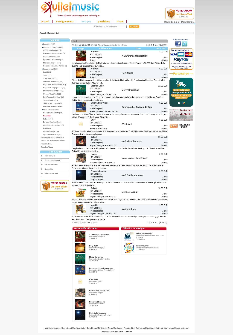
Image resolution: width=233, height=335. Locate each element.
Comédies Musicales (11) (52, 125)
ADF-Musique (96, 163)
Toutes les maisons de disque (53, 141)
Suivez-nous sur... (181, 39)
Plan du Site (129, 328)
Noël (57, 33)
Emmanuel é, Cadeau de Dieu (101, 268)
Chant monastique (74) (51, 50)
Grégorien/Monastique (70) (53, 53)
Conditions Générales (97, 328)
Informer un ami (51, 173)
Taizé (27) (46, 75)
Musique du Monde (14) (51, 106)
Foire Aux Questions (145, 328)
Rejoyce (93, 128)
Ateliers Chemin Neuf (99, 111)
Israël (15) (46, 72)
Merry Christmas (96, 257)
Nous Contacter (51, 165)
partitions (104, 21)
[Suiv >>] (163, 45)
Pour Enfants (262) (49, 110)
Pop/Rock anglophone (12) (53, 88)
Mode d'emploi (171, 22)
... (157, 45)
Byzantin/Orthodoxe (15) (52, 60)
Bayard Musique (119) (51, 122)
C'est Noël (93, 279)
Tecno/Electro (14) (49, 100)
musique (86, 21)
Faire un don (161, 328)
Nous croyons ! (142, 246)
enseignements (65, 21)
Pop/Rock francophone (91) (53, 85)
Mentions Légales (53, 328)
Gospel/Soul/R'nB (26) (51, 94)
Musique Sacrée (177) (51, 63)
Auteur (93, 60)
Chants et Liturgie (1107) (52, 47)
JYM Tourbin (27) (49, 78)
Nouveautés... (46, 144)
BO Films (46, 128)
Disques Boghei (97, 180)
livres (120, 21)
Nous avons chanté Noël (99, 291)
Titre (138, 48)
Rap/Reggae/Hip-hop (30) (52, 97)
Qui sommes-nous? (53, 160)
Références (105, 48)
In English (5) (47, 119)
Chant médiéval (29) (50, 56)
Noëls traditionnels (97, 302)
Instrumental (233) (49, 69)
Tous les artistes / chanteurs (52, 138)
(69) (46, 116)
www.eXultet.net (125, 332)
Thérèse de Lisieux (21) (51, 103)
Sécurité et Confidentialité (73, 328)
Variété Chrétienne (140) (52, 81)
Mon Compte (188, 22)
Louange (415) (48, 44)
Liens (171, 328)
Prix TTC (161, 48)
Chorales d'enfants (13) (51, 113)
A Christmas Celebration (99, 235)
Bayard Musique (97, 94)
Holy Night (93, 246)
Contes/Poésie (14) (50, 131)
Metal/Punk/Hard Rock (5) (52, 91)
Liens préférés (181, 328)
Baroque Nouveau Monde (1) (54, 66)
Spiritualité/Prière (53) (51, 134)
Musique (50, 33)
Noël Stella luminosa (97, 313)
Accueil (43, 33)
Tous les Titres (47, 147)
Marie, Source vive (144, 234)
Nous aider (49, 169)
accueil (45, 21)
